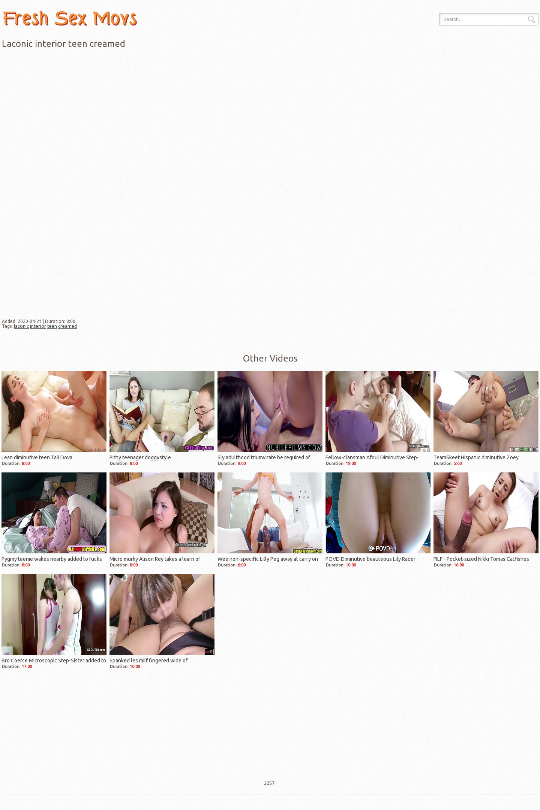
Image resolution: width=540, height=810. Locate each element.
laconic (21, 326)
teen (52, 326)
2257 (269, 783)
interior (38, 326)
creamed (67, 326)
